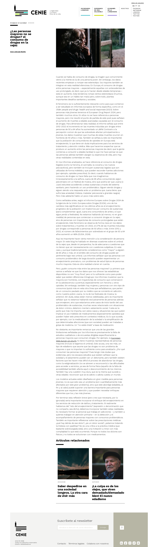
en (139, 6)
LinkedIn (136, 12)
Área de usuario (137, 3)
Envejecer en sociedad (18, 23)
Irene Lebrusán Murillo (18, 52)
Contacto (61, 543)
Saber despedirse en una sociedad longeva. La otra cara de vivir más (72, 491)
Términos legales (76, 543)
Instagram (137, 10)
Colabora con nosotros (98, 543)
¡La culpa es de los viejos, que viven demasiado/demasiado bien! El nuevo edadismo (108, 492)
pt (136, 6)
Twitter (136, 14)
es (134, 6)
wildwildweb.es (25, 544)
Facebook (136, 8)
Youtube (136, 16)
